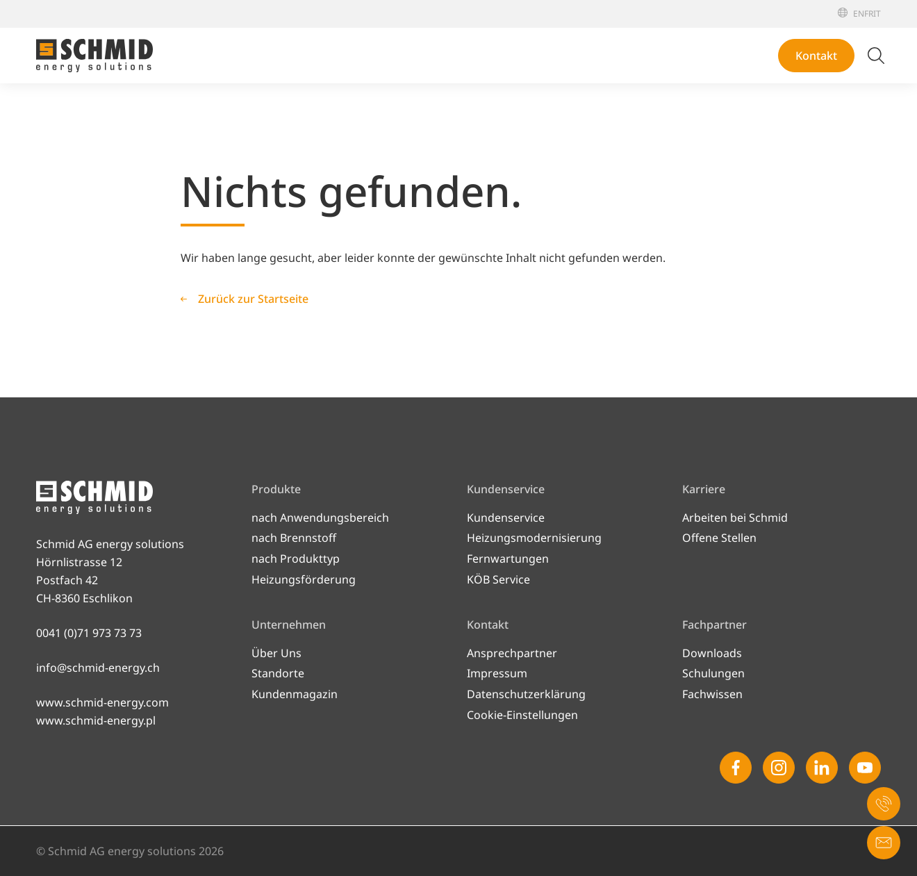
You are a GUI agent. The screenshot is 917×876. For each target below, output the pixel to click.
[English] (858, 13)
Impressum (497, 673)
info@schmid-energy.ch (98, 667)
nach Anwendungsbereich (320, 517)
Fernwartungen (508, 558)
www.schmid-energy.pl (96, 720)
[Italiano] (877, 13)
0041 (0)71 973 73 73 (89, 633)
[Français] (868, 13)
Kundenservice (506, 517)
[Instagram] (779, 768)
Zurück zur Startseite (253, 298)
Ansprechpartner (512, 653)
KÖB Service (498, 579)
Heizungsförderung (303, 579)
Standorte (277, 673)
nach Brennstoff (293, 537)
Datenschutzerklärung (526, 694)
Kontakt (816, 55)
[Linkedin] (822, 768)
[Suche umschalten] (876, 56)
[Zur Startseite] (94, 55)
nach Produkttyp (295, 558)
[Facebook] (736, 768)
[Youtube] (865, 768)
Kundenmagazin (294, 694)
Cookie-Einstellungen (522, 714)
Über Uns (276, 653)
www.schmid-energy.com (102, 702)
